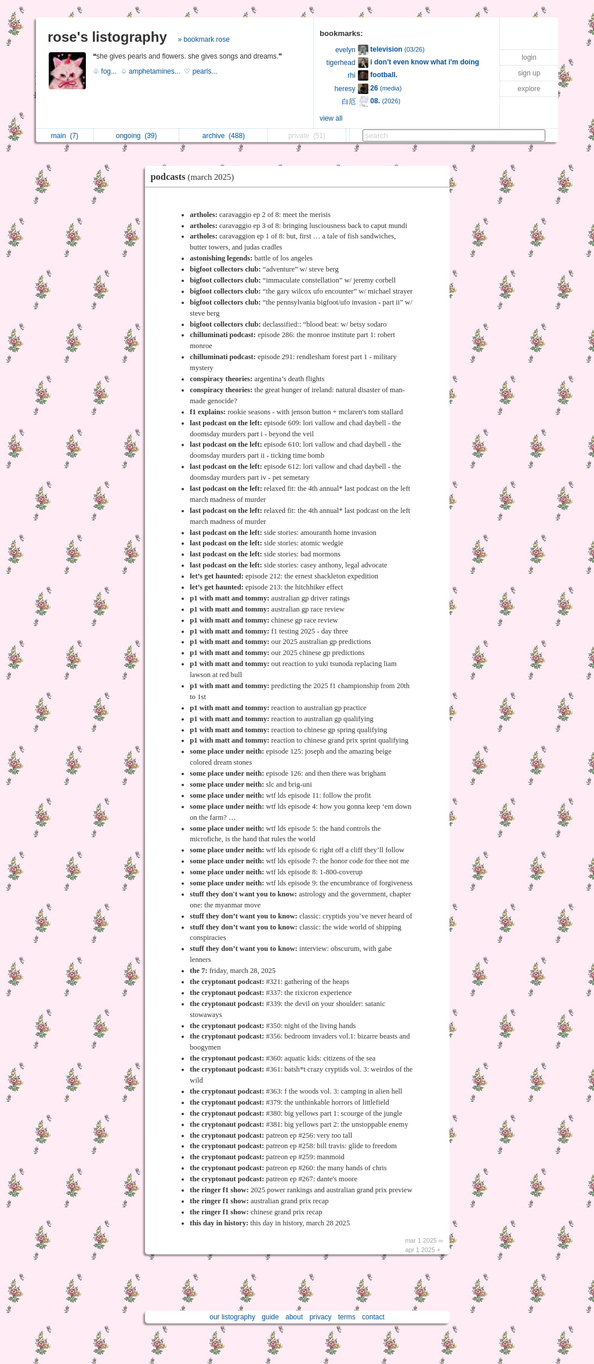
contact (373, 1317)
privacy (320, 1317)
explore (528, 89)
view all (331, 118)
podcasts (195, 176)
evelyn (345, 50)
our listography (232, 1317)
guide (270, 1317)
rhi (351, 75)
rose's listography (107, 37)
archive (223, 136)
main (64, 136)
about (294, 1317)
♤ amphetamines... (152, 71)
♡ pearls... (201, 71)
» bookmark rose (203, 39)
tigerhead (341, 63)
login (528, 57)
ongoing (136, 136)
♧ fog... (107, 71)
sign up (529, 73)
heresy (345, 89)
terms (347, 1317)
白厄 (349, 101)
